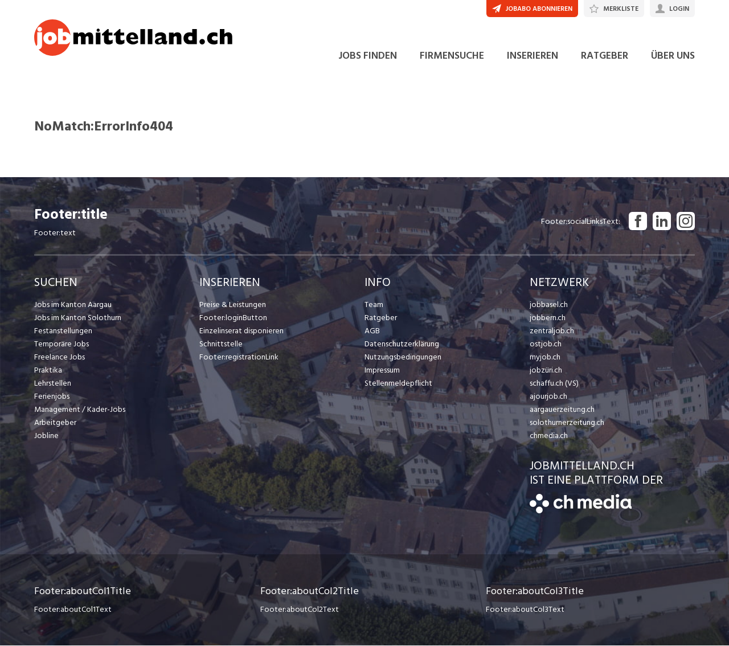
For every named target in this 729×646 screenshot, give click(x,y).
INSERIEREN (532, 56)
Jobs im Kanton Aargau (73, 305)
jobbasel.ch (549, 305)
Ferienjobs (51, 396)
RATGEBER (604, 56)
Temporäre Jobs (61, 344)
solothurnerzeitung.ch (567, 423)
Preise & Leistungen (232, 305)
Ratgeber (380, 318)
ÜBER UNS (673, 56)
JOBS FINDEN (367, 56)
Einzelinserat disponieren (241, 331)
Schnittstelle (221, 344)
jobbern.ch (548, 318)
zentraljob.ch (552, 331)
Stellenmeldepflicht (398, 383)
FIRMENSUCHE (452, 56)
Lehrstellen (52, 383)
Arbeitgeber (55, 423)
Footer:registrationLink (239, 357)
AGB (372, 331)
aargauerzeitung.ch (562, 409)
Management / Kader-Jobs (79, 409)
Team (373, 305)
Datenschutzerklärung (401, 344)
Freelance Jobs (59, 357)
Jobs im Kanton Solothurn (77, 318)
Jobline (46, 436)
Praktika (48, 370)
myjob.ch (545, 357)
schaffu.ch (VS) (554, 383)
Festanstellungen (63, 331)
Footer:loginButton (233, 318)
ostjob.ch (546, 344)
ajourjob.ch (548, 396)
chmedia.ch (549, 436)
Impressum (382, 370)
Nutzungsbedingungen (402, 357)
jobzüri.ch (546, 370)
